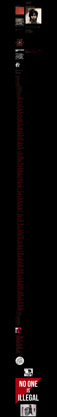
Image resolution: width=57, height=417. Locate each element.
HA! (17, 190)
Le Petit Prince (19, 219)
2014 (17, 317)
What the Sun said (20, 137)
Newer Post (27, 50)
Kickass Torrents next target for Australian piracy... (20, 238)
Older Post (40, 50)
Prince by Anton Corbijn (30, 6)
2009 (17, 323)
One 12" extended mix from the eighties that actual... (20, 225)
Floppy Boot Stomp (19, 347)
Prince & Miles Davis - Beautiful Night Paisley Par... (20, 209)
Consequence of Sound (19, 336)
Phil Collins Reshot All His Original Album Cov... (20, 303)
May (18, 95)
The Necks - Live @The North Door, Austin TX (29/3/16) (20, 306)
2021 (17, 79)
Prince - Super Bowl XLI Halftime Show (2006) (20, 205)
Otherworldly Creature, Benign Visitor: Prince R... (20, 182)
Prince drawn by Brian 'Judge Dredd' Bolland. (20, 202)
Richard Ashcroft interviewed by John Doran (20, 249)
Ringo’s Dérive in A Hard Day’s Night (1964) (20, 243)
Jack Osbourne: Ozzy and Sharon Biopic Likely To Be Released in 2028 (20, 338)
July (18, 93)
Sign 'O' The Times (20, 214)
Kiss (17, 222)
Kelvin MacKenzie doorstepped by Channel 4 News (19, 129)
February (18, 313)
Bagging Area (18, 351)
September (19, 90)
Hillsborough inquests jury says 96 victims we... (20, 140)
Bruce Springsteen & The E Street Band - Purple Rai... (20, 171)
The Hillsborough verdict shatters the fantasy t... (20, 110)
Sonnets (18, 240)
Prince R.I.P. (19, 229)
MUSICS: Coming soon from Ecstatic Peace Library (20, 273)
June (18, 94)
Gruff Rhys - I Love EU (20, 163)
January (18, 314)
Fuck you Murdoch (20, 115)
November (18, 88)
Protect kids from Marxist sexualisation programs (20, 246)
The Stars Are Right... (20, 211)
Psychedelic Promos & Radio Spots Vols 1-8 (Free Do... (20, 148)
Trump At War (19, 114)
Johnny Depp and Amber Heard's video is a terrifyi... (20, 260)
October (18, 89)
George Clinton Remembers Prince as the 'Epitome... (20, 120)
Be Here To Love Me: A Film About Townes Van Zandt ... (20, 233)
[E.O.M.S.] (28, 2)
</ (17, 150)
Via (25, 25)
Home (33, 50)
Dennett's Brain (19, 264)
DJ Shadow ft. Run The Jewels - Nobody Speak (20, 289)
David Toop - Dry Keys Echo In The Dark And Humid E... (20, 309)
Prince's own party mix (20, 164)
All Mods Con (19, 275)
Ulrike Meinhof (19, 161)
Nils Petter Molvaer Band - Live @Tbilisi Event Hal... (20, 282)
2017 (17, 84)
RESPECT (18, 126)
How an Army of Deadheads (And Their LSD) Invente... (20, 292)
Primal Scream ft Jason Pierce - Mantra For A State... (20, 254)
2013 (17, 318)
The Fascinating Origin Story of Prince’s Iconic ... (20, 199)
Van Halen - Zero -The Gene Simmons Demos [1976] (19, 349)
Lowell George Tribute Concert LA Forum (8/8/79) (20, 300)
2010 (17, 322)
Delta (18, 213)
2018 (17, 83)
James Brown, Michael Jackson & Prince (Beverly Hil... (20, 159)
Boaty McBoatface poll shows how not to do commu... (20, 266)
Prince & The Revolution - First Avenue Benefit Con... (20, 156)
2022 (17, 78)
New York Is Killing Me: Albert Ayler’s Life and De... (20, 99)
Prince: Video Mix (19, 176)
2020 (17, 80)
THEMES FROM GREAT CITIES (19, 341)
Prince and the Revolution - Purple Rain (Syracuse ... (20, 143)
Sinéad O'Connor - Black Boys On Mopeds (20, 174)
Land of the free (19, 101)
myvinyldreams (18, 343)
